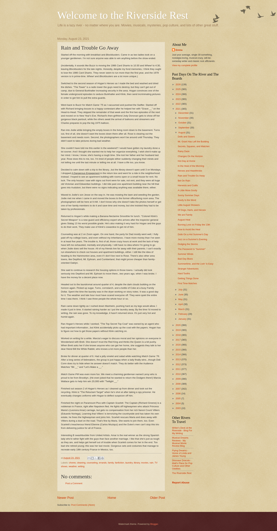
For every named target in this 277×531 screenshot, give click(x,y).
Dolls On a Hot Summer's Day (193, 234)
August (182, 132)
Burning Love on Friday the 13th (194, 224)
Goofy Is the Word (187, 200)
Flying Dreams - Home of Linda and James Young (181, 453)
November (183, 118)
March (181, 309)
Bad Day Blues (185, 258)
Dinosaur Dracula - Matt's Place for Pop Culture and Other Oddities (182, 464)
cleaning (81, 462)
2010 (178, 374)
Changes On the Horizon (190, 156)
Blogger (154, 524)
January (182, 319)
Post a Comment (73, 483)
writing (81, 466)
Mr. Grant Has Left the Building (193, 141)
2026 (178, 84)
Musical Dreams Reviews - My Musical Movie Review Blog (180, 441)
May (180, 299)
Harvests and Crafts (188, 185)
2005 (178, 398)
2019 (178, 330)
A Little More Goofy (187, 190)
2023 (178, 99)
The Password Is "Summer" (191, 249)
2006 (178, 393)
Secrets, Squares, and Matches (194, 146)
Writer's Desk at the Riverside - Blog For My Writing (182, 430)
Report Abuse (180, 482)
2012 (178, 364)
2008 (178, 383)
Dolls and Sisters (186, 136)
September (184, 127)
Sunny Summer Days (188, 195)
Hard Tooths (184, 273)
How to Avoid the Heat (189, 229)
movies (144, 462)
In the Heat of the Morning (191, 166)
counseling (92, 462)
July (180, 289)
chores (72, 462)
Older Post (157, 498)
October (182, 122)
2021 (178, 109)
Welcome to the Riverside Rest (122, 15)
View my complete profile (184, 65)
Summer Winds (185, 254)
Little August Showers (189, 205)
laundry (128, 462)
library (137, 462)
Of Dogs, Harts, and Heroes (192, 210)
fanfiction (119, 462)
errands (103, 462)
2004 (178, 403)
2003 (178, 408)
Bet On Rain (184, 180)
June (181, 294)
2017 (178, 339)
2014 (178, 354)
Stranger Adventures (188, 268)
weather (73, 466)
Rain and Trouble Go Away (191, 175)
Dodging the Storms (188, 244)
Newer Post (65, 498)
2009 (178, 379)
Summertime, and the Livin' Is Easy (195, 263)
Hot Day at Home (186, 161)
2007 (178, 388)
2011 (178, 369)
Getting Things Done (188, 278)
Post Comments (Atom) (83, 505)
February (183, 314)
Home (112, 498)
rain (151, 462)
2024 (178, 94)
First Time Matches (187, 283)
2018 (178, 335)
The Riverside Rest (181, 473)
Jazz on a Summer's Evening (192, 239)
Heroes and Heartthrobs (190, 170)
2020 (178, 325)
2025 (178, 89)
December (183, 113)
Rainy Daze (184, 151)
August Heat (184, 219)
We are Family (185, 214)
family (111, 462)
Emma (179, 50)
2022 (178, 104)
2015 (178, 349)
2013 (178, 359)
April (180, 304)
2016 (178, 344)
